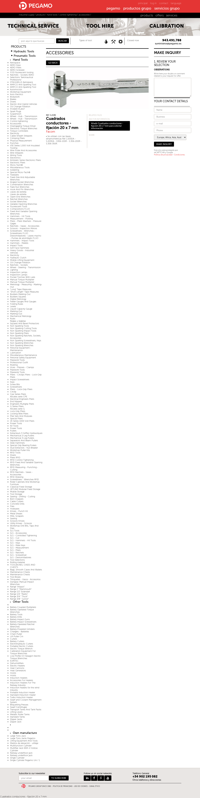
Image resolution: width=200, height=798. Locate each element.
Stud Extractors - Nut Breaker (24, 448)
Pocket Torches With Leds (22, 277)
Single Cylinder (17, 758)
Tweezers (14, 175)
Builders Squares (18, 296)
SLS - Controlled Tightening (23, 535)
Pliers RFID (15, 457)
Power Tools (16, 423)
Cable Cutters (16, 501)
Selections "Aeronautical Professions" (21, 78)
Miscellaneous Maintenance (23, 355)
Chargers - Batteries (19, 631)
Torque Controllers (19, 131)
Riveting (14, 365)
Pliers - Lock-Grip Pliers (21, 389)
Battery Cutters (17, 641)
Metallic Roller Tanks (20, 714)
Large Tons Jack (18, 736)
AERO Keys (15, 65)
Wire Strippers (16, 153)
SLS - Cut (14, 538)
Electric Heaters (17, 665)
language (176, 3)
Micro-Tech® (16, 165)
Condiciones (179, 155)
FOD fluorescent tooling (21, 72)
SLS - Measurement (19, 547)
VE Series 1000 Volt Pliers (22, 421)
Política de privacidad (163, 155)
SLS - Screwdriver (18, 555)
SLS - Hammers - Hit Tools (23, 540)
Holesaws (14, 508)
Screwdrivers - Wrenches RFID (24, 479)
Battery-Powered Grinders (22, 629)
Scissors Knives (17, 521)
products (146, 15)
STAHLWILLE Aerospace (21, 82)
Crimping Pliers (17, 138)
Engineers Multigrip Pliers (22, 404)
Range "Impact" (17, 586)
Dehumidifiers (17, 663)
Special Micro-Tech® (20, 172)
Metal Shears (16, 513)
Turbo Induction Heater (21, 697)
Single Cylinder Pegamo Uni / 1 (25, 760)
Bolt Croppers (16, 499)
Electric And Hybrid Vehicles (23, 104)
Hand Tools (20, 59)
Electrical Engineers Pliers (22, 399)
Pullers (13, 430)
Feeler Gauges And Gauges (23, 301)
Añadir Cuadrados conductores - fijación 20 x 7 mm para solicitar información (107, 126)
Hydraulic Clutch (18, 257)
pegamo (113, 9)
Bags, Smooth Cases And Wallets (26, 569)
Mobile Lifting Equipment (22, 260)
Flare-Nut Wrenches (19, 187)
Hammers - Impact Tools (22, 240)
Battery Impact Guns (20, 619)
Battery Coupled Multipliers (23, 607)
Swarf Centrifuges (18, 707)
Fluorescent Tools (18, 206)
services (171, 15)
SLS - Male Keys (17, 545)
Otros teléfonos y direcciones (147, 780)
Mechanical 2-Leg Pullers (22, 435)
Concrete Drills (17, 504)
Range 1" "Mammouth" (21, 589)
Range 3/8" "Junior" (19, 599)
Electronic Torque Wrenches (23, 128)
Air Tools (14, 426)
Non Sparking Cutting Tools (23, 328)
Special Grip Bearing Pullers (23, 445)
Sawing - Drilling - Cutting (22, 496)
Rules (12, 318)
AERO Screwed (17, 70)
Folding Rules (16, 304)
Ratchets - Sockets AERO (22, 75)
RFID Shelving (16, 477)
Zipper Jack (15, 721)
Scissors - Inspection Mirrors (23, 228)
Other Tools (20, 601)
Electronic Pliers (17, 162)
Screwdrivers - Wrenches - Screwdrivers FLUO (22, 232)
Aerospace (15, 62)
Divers (13, 101)
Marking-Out (16, 311)
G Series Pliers (17, 406)
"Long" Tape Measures (20, 289)
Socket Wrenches (18, 201)
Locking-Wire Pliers (19, 413)
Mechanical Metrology (20, 316)
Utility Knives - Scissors (21, 523)
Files (12, 506)
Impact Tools (16, 245)
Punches (14, 143)
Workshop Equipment (20, 92)
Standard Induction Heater (23, 695)
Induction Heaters (18, 678)
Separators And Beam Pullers (24, 440)
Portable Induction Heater (22, 692)
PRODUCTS (18, 46)
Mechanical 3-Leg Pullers (22, 438)
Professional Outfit (19, 362)
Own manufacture (25, 733)
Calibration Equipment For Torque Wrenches (23, 652)
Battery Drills (16, 617)
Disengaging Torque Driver (23, 126)
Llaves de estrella (18, 192)
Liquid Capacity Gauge (21, 309)
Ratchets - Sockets (19, 265)
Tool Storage (16, 494)
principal (143, 3)
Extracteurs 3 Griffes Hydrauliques (26, 433)
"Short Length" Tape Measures (24, 292)
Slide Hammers (17, 443)
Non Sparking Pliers (19, 333)
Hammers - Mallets (19, 243)
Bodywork (15, 97)
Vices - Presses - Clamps (22, 367)
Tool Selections (17, 560)
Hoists (13, 673)
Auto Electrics (16, 94)
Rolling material (17, 562)
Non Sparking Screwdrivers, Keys (25, 340)
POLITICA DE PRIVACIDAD (62, 786)
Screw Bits (15, 384)
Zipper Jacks (16, 719)
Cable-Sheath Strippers (21, 136)
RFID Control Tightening (21, 460)
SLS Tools (14, 530)
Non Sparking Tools (19, 326)
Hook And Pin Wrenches (22, 189)
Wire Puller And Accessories (23, 150)
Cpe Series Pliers (18, 394)
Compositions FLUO (20, 209)
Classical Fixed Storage (21, 487)
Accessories (15, 123)
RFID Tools (15, 452)
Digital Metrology (18, 299)
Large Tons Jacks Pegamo (22, 738)
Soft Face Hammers (19, 248)
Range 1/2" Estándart (20, 591)
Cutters (13, 639)
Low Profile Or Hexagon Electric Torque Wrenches (25, 657)
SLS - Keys (15, 543)
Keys (12, 382)
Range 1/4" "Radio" (19, 594)
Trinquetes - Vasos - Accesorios (25, 579)
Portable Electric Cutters (21, 646)
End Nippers (16, 401)
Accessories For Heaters (21, 680)
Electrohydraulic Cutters (21, 643)
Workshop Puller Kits (20, 450)
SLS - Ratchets (17, 552)
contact (163, 3)
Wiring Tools (16, 155)
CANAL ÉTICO (94, 786)
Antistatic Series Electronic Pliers (25, 160)
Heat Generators (18, 670)
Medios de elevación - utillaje (24, 743)
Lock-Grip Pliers (17, 411)
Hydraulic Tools (24, 51)
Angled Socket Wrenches (22, 182)
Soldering (14, 170)
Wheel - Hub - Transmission (23, 116)
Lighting (14, 270)
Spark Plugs (15, 111)
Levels (13, 306)
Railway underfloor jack (21, 753)
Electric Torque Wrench (21, 648)
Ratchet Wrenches (19, 199)
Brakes (13, 99)
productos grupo (137, 9)
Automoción (16, 89)
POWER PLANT (17, 109)
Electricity (14, 133)
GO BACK (53, 63)
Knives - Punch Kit (19, 511)
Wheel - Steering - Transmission (25, 267)
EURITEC (14, 661)
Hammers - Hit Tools (20, 216)
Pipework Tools (17, 360)
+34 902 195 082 (145, 776)
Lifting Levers (16, 712)
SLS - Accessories (18, 533)
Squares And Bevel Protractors (24, 323)
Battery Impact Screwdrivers (23, 622)
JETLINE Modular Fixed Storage (25, 489)
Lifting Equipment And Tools (24, 741)
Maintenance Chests (20, 572)
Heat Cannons (17, 668)
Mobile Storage (17, 491)
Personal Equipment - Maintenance (20, 349)
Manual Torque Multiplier (22, 279)
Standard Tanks (17, 717)
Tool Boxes (15, 577)
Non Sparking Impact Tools (23, 331)
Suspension (15, 114)
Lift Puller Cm (16, 636)
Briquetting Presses (19, 704)
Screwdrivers (16, 387)
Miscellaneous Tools (20, 167)
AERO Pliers (15, 67)
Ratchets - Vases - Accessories (24, 226)
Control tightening (19, 121)
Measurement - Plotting (21, 218)
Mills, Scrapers (17, 516)
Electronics (15, 157)
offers (159, 15)
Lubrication (15, 352)
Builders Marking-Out (20, 294)
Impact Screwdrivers (19, 379)
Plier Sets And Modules (21, 416)
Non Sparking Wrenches (21, 343)
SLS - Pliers (15, 550)
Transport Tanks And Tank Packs (25, 709)
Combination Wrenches (21, 184)
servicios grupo (167, 9)
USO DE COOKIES (80, 786)
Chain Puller (16, 634)
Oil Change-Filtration (20, 106)
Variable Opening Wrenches (23, 204)
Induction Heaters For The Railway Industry (22, 683)
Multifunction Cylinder (21, 745)
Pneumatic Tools (25, 56)
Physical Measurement (21, 140)
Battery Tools (16, 614)
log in (153, 3)
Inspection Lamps (18, 272)
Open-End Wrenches (20, 196)
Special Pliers (16, 418)
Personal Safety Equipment (23, 357)
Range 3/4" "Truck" (19, 596)
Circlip (13, 391)
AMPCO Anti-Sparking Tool (23, 84)
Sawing (13, 518)
